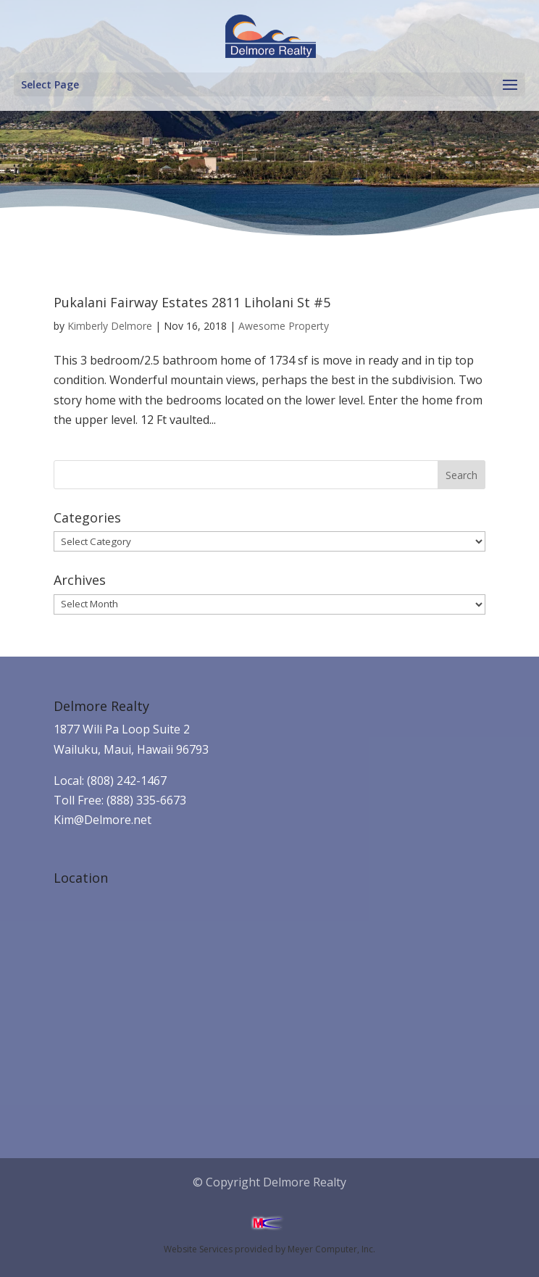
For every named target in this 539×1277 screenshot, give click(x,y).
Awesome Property (283, 326)
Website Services (198, 1249)
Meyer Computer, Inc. (331, 1249)
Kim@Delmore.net (102, 820)
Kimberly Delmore (109, 326)
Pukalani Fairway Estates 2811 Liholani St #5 (192, 302)
